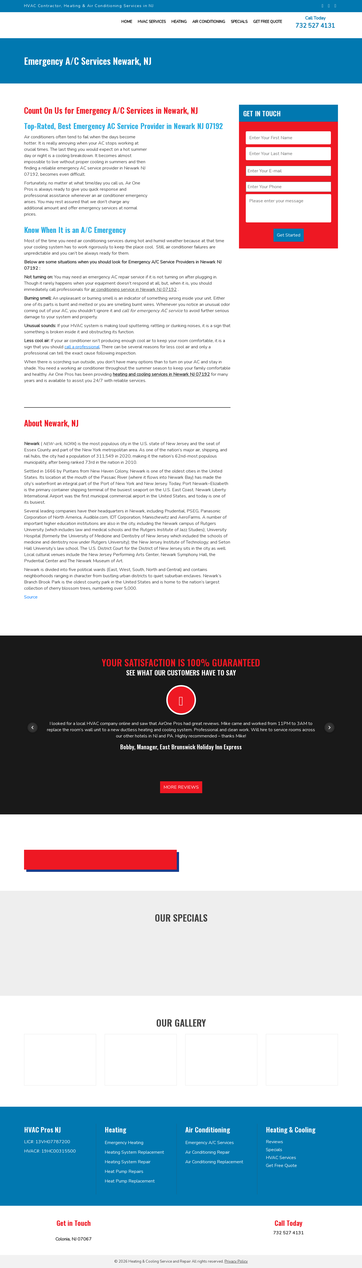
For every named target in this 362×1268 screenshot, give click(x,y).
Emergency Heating (124, 1143)
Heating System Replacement (134, 1152)
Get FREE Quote (267, 21)
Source (31, 597)
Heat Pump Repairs (124, 1171)
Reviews (274, 1142)
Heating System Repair (127, 1162)
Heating (179, 21)
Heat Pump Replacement (130, 1181)
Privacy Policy (236, 1261)
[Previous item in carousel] (32, 727)
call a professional (82, 347)
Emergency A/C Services (209, 1143)
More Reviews (181, 787)
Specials (239, 21)
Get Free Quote (281, 1165)
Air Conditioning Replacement (214, 1162)
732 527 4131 (315, 25)
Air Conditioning (208, 21)
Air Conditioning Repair (207, 1152)
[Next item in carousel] (329, 727)
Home (126, 21)
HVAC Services (152, 21)
